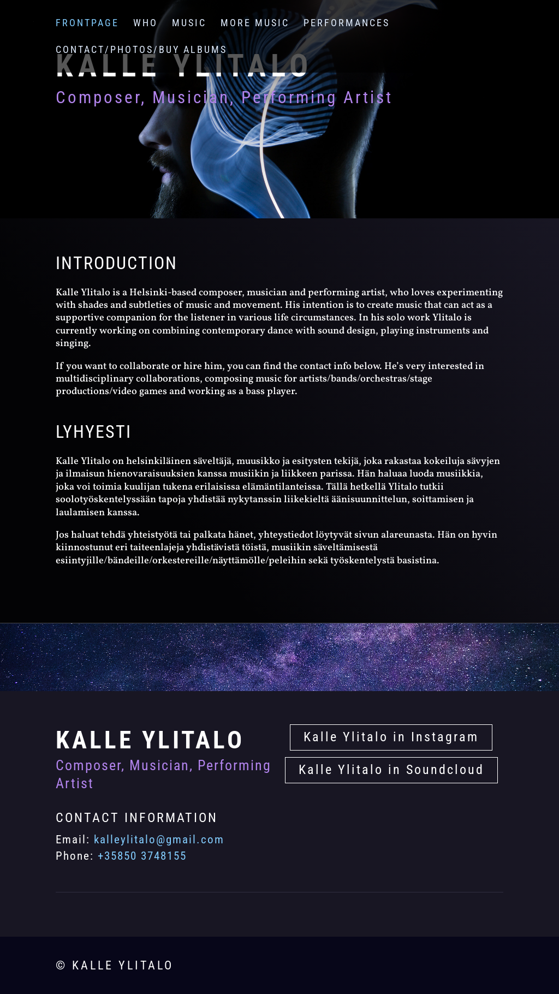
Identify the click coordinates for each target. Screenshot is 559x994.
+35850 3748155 (142, 855)
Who (145, 23)
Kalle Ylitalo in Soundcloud (391, 769)
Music (189, 23)
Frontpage (87, 23)
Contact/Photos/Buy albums (141, 50)
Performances (347, 23)
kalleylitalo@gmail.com (159, 839)
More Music (255, 23)
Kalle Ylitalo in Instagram (391, 737)
